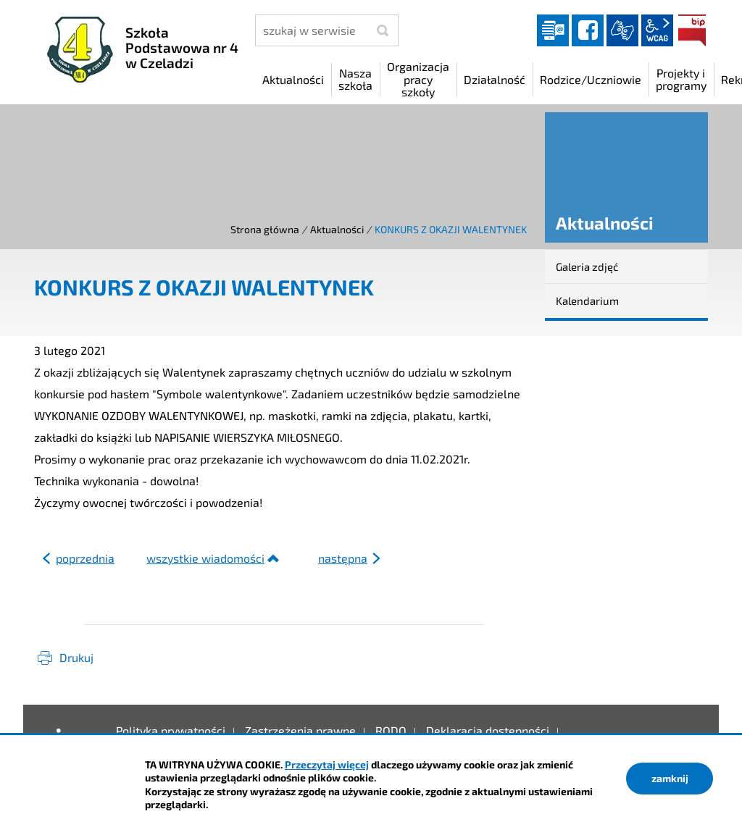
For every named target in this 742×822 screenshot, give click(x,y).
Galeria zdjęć (587, 266)
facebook (588, 30)
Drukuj (76, 657)
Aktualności (337, 229)
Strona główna (264, 229)
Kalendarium (587, 300)
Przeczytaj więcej (327, 764)
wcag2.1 (657, 30)
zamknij (669, 778)
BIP (692, 30)
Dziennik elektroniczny (553, 30)
